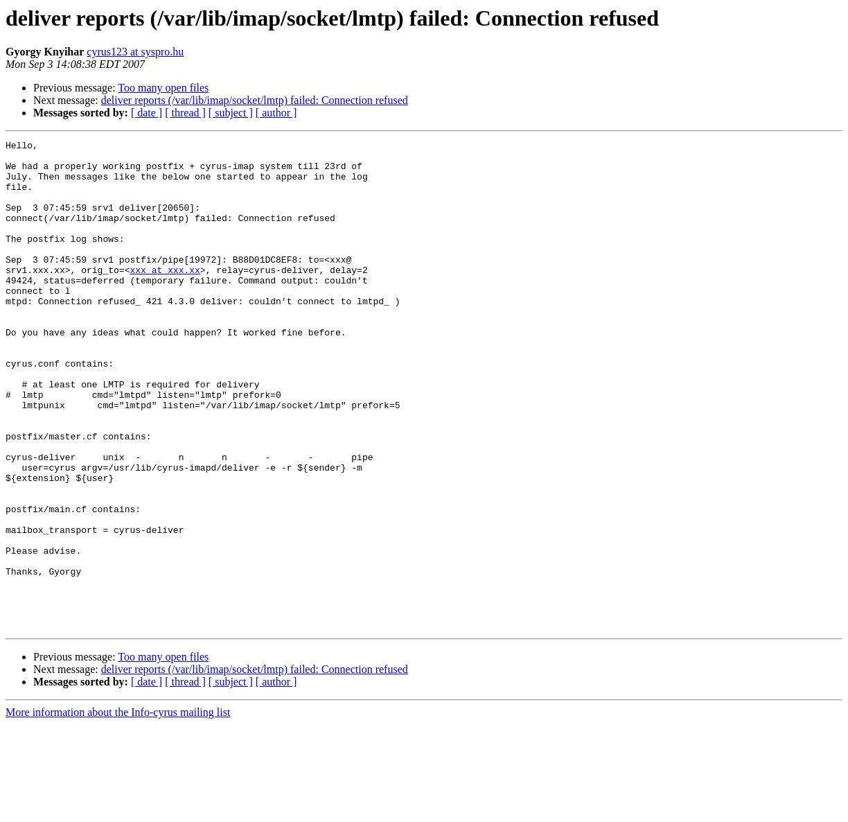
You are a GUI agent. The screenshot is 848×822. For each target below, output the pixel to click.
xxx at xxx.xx (165, 296)
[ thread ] (185, 113)
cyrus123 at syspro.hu (135, 52)
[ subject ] (231, 113)
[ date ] (146, 113)
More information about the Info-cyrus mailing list (118, 810)
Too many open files (163, 88)
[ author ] (276, 113)
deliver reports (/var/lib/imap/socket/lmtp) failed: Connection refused (254, 100)
